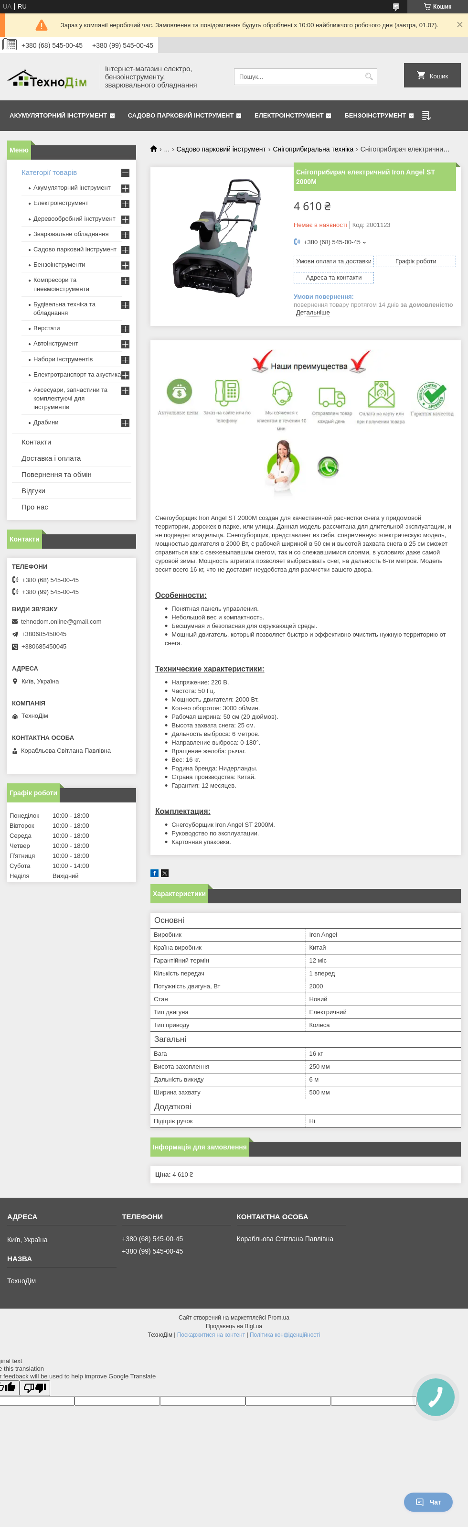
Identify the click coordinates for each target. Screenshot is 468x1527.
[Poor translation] (35, 1388)
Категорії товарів (49, 172)
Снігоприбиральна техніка (313, 149)
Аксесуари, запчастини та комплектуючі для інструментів (70, 398)
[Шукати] (369, 76)
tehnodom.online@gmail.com (61, 621)
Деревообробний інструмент (74, 218)
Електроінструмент (289, 115)
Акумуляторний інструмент (58, 115)
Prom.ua (278, 1317)
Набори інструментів (63, 359)
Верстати (46, 328)
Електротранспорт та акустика (77, 374)
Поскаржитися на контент (211, 1335)
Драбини (45, 422)
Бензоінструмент (375, 115)
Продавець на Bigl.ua (234, 1326)
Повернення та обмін (56, 474)
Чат (428, 1502)
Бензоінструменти (59, 264)
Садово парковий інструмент (181, 115)
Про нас (34, 507)
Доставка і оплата (51, 458)
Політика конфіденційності (285, 1335)
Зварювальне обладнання (71, 234)
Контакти (36, 442)
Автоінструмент (55, 343)
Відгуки (33, 491)
